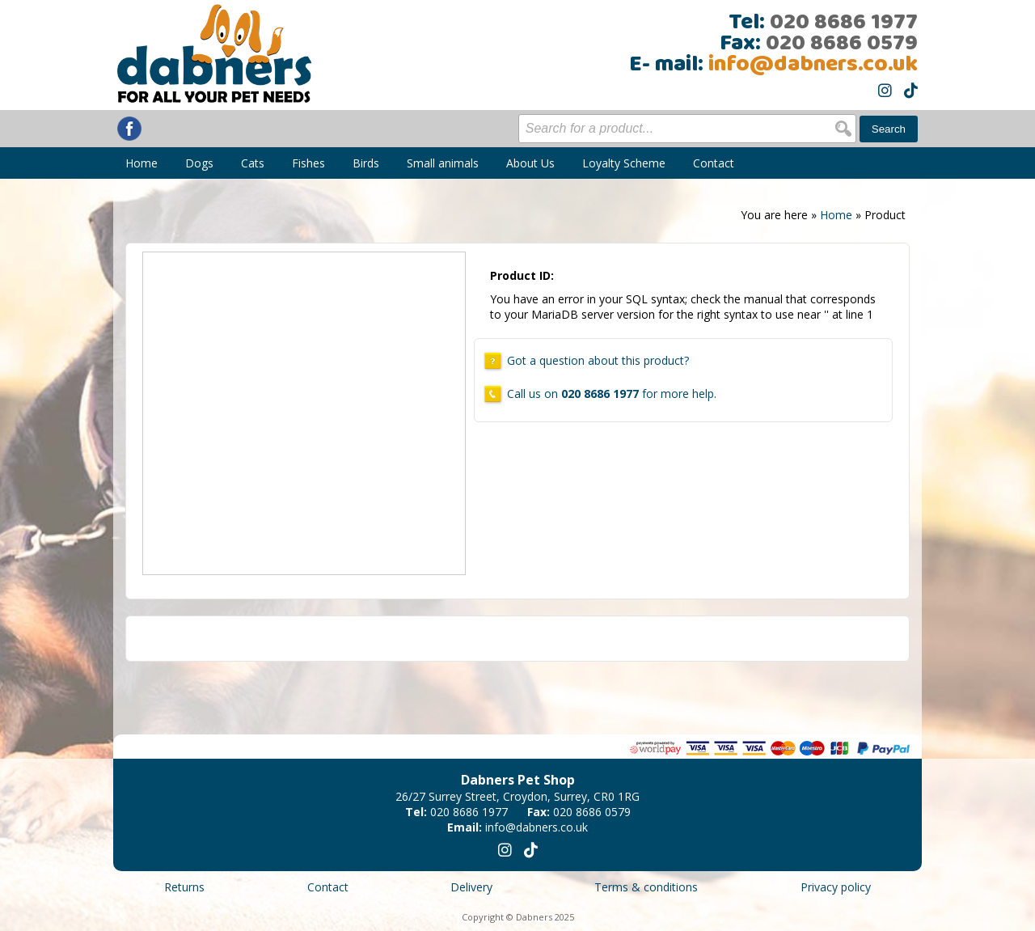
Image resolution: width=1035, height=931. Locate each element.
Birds (366, 163)
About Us (530, 163)
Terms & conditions (646, 887)
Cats (252, 163)
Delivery (471, 887)
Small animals (443, 163)
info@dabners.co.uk (813, 65)
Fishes (308, 163)
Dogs (199, 163)
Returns (184, 887)
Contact (713, 163)
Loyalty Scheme (623, 163)
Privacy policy (836, 887)
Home (141, 163)
